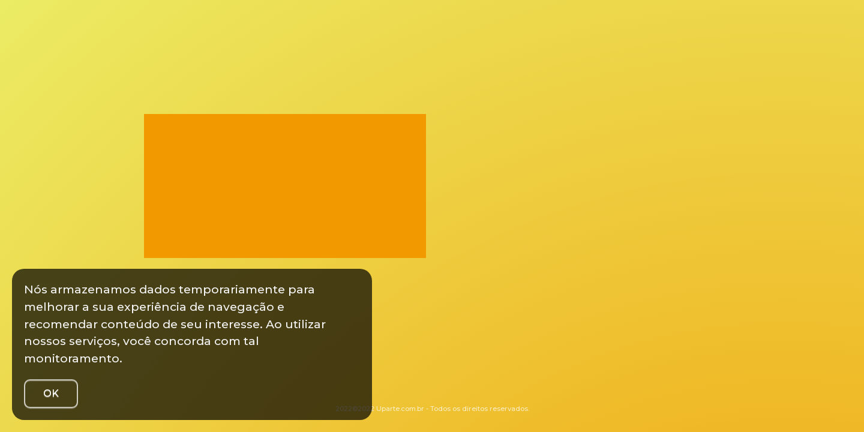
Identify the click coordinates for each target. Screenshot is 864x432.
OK (51, 393)
